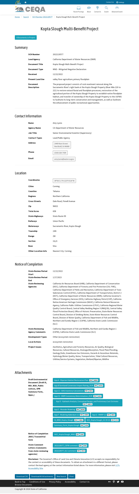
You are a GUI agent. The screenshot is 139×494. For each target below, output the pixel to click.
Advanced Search (117, 9)
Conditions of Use (37, 482)
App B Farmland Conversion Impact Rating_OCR (78, 386)
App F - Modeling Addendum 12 (71, 415)
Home (17, 17)
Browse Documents (23, 485)
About (88, 9)
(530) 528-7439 (60, 153)
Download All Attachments (42, 477)
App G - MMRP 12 (103, 415)
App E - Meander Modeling (69, 410)
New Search (61, 477)
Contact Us (110, 2)
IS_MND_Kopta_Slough (68, 420)
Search (106, 9)
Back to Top (20, 482)
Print (72, 477)
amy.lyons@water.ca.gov (64, 159)
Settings (120, 2)
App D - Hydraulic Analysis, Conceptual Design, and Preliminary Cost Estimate (87, 403)
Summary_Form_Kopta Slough (71, 426)
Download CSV (22, 477)
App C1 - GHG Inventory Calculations (73, 391)
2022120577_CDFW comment (70, 446)
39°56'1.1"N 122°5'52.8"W (64, 181)
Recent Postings (78, 9)
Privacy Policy (55, 482)
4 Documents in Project (25, 38)
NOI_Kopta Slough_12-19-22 (103, 420)
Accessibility (70, 482)
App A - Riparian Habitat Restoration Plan (76, 380)
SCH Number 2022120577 (42, 17)
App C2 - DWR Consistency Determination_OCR (77, 396)
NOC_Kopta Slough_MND (69, 435)
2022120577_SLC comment (69, 451)
